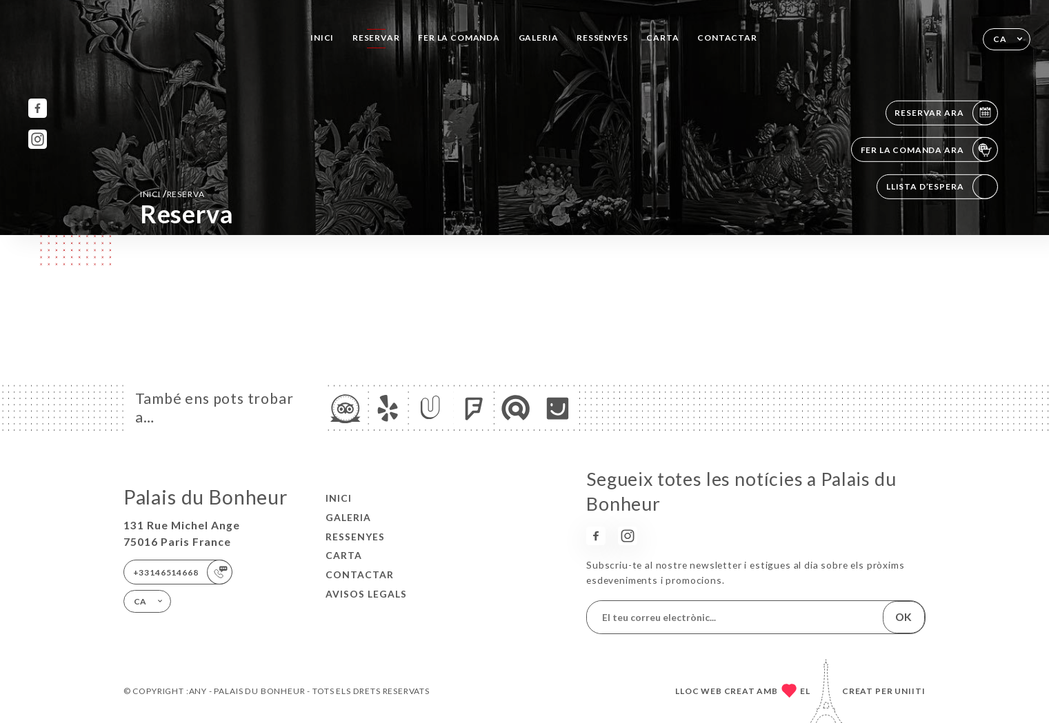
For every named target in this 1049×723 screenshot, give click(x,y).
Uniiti (910, 691)
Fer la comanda (459, 37)
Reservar (376, 37)
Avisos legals (366, 594)
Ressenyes (602, 37)
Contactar (727, 37)
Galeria (539, 37)
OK (903, 617)
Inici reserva (172, 193)
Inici (322, 37)
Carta (662, 37)
